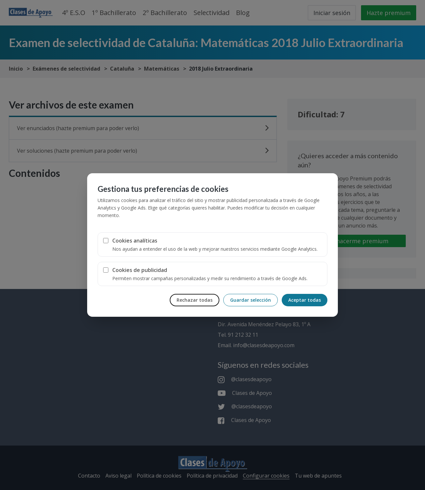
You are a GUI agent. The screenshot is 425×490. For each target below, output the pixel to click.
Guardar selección (250, 300)
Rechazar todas (194, 300)
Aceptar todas (304, 300)
